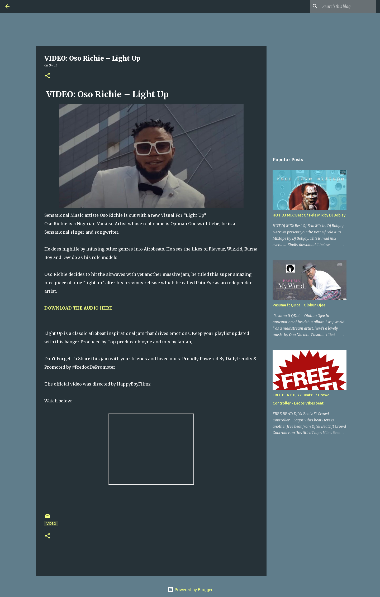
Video (51, 523)
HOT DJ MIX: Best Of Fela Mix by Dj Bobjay (309, 215)
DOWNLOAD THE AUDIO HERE (78, 308)
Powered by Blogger (190, 589)
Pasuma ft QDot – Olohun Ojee (299, 305)
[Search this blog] (348, 6)
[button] (47, 76)
